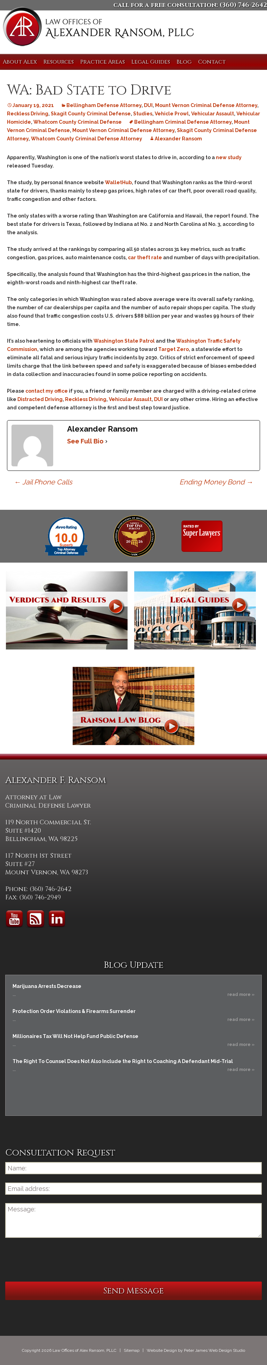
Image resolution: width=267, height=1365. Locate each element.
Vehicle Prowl (172, 113)
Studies (142, 113)
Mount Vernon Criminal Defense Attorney (206, 105)
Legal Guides (150, 62)
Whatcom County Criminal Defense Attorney (86, 138)
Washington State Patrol (124, 341)
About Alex (20, 62)
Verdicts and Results (67, 610)
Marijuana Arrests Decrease (47, 986)
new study (229, 157)
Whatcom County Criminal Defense (77, 122)
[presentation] (58, 1259)
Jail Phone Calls (43, 482)
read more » (240, 994)
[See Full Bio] (106, 441)
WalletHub (118, 182)
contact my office (46, 391)
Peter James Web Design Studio (214, 1350)
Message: (133, 1220)
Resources (58, 62)
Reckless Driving (27, 113)
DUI (148, 105)
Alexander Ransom (178, 138)
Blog (184, 62)
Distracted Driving (40, 399)
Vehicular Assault (212, 113)
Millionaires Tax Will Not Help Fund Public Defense (75, 1036)
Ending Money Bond (216, 482)
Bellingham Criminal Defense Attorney (183, 122)
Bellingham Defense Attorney (103, 105)
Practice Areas (102, 62)
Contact (212, 62)
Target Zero (173, 349)
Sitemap (131, 1350)
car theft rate (145, 257)
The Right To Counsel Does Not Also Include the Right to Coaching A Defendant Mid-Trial (123, 1061)
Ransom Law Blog (133, 706)
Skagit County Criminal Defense (91, 113)
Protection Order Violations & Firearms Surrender (74, 1011)
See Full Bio (85, 441)
